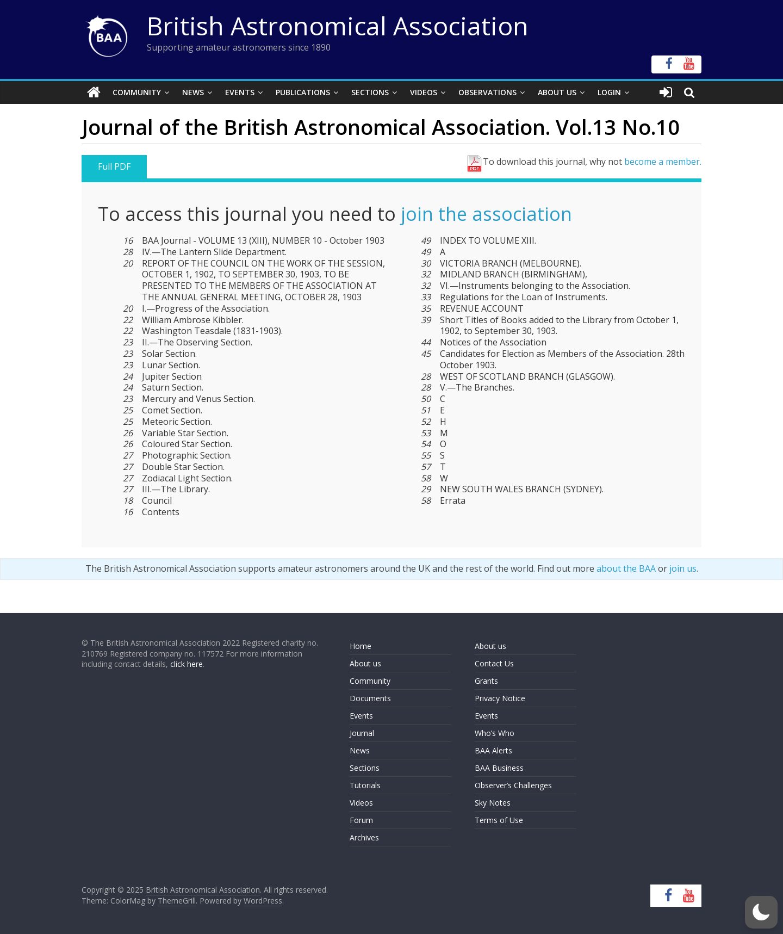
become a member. (662, 162)
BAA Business (499, 768)
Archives (364, 837)
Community (137, 92)
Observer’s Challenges (513, 785)
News (193, 92)
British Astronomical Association (338, 25)
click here (186, 664)
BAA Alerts (493, 750)
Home (360, 646)
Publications (303, 92)
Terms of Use (499, 820)
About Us (557, 92)
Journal (362, 733)
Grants (486, 681)
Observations (487, 92)
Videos (423, 92)
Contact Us (494, 663)
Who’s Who (494, 733)
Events (239, 92)
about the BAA (626, 568)
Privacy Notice (500, 698)
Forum (361, 820)
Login (609, 92)
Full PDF (114, 166)
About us (365, 663)
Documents (370, 698)
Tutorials (365, 785)
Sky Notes (493, 802)
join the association (486, 213)
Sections (370, 92)
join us (683, 568)
